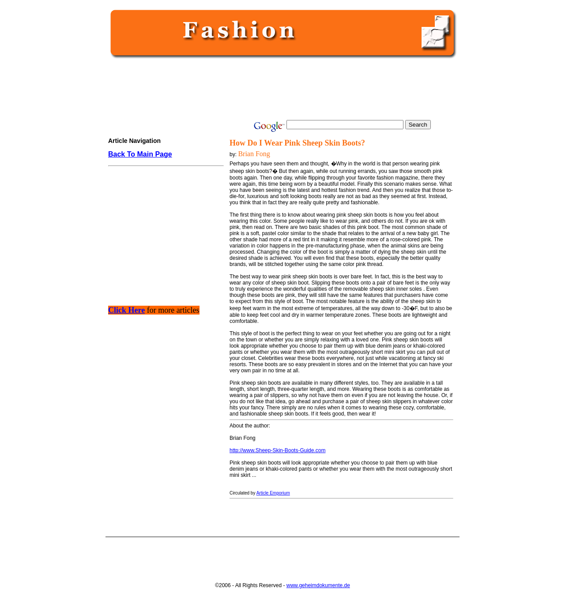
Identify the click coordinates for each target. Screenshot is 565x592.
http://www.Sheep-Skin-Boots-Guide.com (277, 450)
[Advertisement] (280, 89)
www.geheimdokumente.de (318, 585)
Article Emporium (273, 493)
